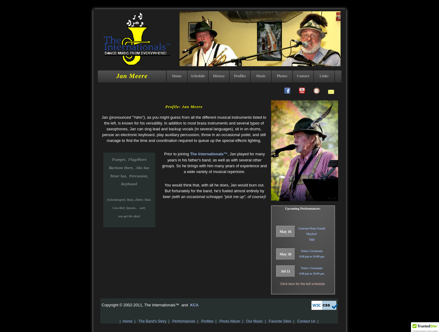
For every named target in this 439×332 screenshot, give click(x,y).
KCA (193, 305)
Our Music (254, 321)
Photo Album (230, 321)
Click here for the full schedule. (302, 284)
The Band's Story (152, 321)
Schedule (198, 76)
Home (177, 76)
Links (323, 76)
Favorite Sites (280, 321)
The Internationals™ (208, 154)
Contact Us (306, 321)
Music (261, 76)
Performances (183, 321)
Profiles (240, 76)
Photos (282, 76)
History (219, 76)
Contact (303, 76)
